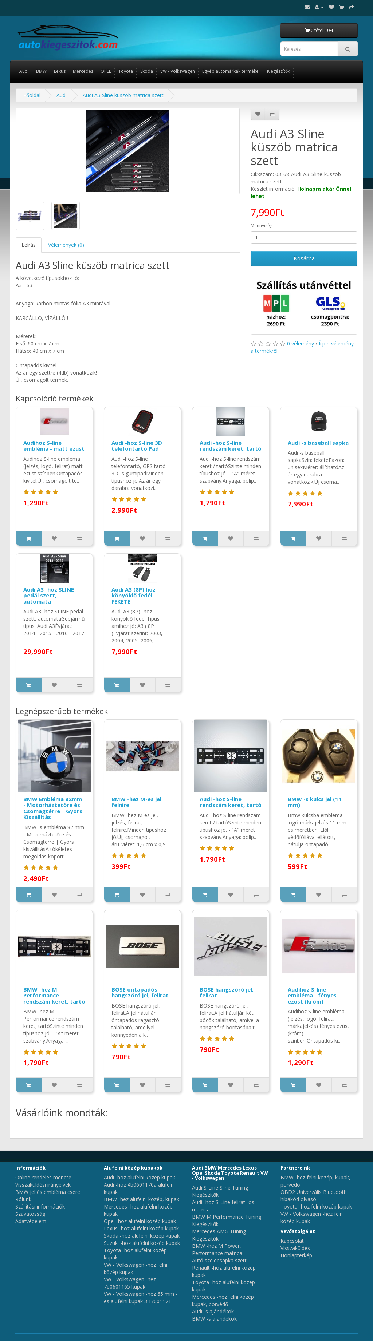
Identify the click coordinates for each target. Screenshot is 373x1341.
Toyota (125, 71)
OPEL (106, 71)
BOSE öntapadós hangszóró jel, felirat (140, 992)
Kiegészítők (278, 71)
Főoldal (31, 95)
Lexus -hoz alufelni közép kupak (141, 1228)
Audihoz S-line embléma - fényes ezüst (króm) (312, 995)
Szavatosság (30, 1213)
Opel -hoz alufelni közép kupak (140, 1221)
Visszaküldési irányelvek (43, 1184)
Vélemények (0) (66, 244)
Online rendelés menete (43, 1177)
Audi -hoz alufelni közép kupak (139, 1177)
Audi (24, 71)
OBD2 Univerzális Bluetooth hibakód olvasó (313, 1195)
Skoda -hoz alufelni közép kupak (142, 1235)
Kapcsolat (292, 1240)
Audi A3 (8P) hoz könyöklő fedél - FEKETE (133, 595)
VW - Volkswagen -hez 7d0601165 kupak (130, 1283)
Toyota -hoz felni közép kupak (316, 1206)
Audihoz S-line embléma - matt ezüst (54, 445)
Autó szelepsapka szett (219, 1260)
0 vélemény (300, 343)
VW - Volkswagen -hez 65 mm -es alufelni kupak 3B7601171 (140, 1297)
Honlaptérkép (296, 1255)
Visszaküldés (295, 1248)
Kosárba (304, 258)
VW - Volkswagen (177, 71)
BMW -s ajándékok (214, 1318)
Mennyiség (261, 225)
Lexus (60, 71)
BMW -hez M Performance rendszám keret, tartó (54, 995)
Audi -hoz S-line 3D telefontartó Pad (136, 445)
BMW (41, 71)
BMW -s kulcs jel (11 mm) (315, 802)
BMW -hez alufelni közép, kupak (141, 1199)
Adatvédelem (30, 1221)
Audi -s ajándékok (213, 1311)
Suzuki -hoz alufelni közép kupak (142, 1242)
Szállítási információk (40, 1206)
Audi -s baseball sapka (318, 442)
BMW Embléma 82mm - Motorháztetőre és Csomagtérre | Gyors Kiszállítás (52, 808)
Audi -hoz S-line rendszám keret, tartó (231, 445)
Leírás (28, 244)
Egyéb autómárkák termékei (231, 71)
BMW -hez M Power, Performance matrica (217, 1249)
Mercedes (83, 71)
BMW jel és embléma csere (47, 1191)
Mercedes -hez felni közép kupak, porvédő (223, 1300)
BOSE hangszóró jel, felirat (227, 992)
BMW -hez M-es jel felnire (136, 802)
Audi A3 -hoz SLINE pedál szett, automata (48, 595)
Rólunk (23, 1199)
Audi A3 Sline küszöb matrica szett (123, 95)
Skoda (146, 71)
